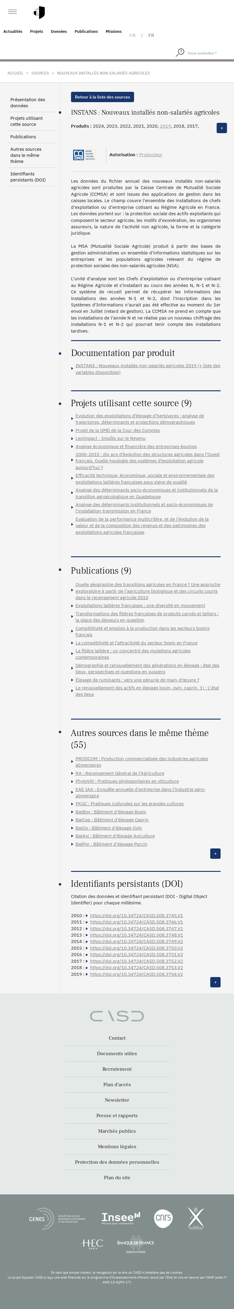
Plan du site (117, 1177)
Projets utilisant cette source (26, 121)
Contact (117, 1038)
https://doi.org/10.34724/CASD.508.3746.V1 (136, 922)
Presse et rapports (117, 1115)
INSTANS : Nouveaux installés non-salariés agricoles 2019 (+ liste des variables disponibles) (148, 369)
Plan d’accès (117, 1084)
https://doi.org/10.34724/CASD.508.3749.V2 (136, 941)
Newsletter (117, 1100)
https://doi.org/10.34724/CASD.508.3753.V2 (136, 967)
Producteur (151, 154)
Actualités (12, 31)
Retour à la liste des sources (102, 97)
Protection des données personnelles (117, 1162)
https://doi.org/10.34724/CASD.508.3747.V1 (136, 928)
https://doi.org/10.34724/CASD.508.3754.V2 (136, 974)
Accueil (15, 73)
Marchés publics (117, 1131)
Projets (36, 31)
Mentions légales (117, 1146)
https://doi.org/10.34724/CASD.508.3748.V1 (136, 935)
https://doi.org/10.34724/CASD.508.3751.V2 (136, 954)
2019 (165, 126)
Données (59, 31)
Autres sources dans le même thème (25, 155)
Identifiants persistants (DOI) (28, 177)
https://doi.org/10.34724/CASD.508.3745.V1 (136, 915)
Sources (40, 73)
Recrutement (117, 1069)
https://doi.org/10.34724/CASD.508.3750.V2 (136, 948)
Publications (86, 31)
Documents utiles (117, 1053)
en (132, 35)
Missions (114, 31)
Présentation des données (27, 103)
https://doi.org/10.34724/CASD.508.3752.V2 (136, 961)
